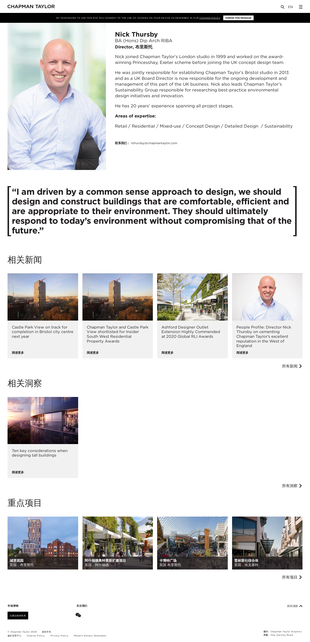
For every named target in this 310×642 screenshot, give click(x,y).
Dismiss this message (238, 18)
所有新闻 (292, 366)
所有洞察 (292, 485)
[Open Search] (283, 8)
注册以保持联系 (18, 615)
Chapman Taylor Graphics (286, 631)
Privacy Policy (59, 635)
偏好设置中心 (15, 635)
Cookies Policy (209, 18)
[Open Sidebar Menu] (300, 7)
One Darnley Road (282, 635)
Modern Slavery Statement (90, 635)
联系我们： (146, 143)
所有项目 (292, 577)
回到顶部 (294, 606)
